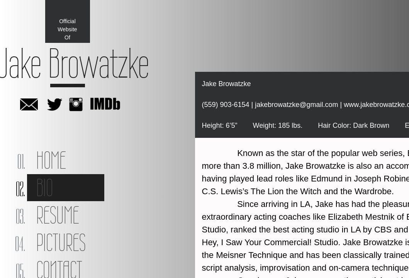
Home (51, 160)
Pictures (61, 242)
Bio (44, 187)
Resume (57, 215)
